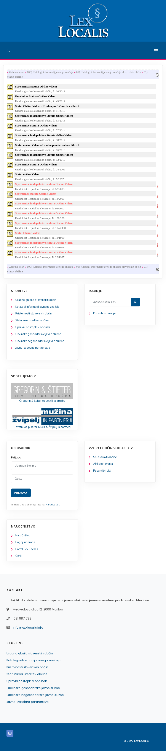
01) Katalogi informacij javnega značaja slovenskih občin (108, 72)
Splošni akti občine (105, 457)
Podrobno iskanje (104, 313)
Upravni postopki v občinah (32, 327)
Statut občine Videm (27, 174)
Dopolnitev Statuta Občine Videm (35, 96)
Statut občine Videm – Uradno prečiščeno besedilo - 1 (47, 145)
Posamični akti (102, 471)
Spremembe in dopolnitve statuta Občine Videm (44, 184)
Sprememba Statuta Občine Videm (36, 86)
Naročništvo (22, 535)
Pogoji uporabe (25, 542)
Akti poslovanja (103, 464)
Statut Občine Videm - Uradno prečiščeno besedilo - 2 (47, 106)
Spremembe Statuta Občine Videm (36, 125)
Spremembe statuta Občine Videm (35, 193)
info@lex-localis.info (28, 627)
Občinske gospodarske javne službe (38, 334)
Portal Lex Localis (26, 549)
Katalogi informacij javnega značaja (37, 307)
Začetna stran (16, 72)
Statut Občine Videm (27, 233)
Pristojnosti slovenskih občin (33, 314)
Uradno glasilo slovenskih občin (35, 300)
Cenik (18, 556)
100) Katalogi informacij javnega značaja (50, 72)
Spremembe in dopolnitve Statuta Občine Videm (44, 115)
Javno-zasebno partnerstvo (32, 348)
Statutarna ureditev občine (31, 320)
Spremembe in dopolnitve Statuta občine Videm (43, 135)
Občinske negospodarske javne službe (39, 341)
